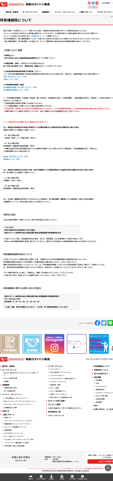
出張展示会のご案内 (10, 407)
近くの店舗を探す (10, 391)
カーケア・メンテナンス (58, 382)
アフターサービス (104, 12)
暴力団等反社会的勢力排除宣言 (94, 468)
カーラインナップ (29, 12)
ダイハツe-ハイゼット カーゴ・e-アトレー (18, 404)
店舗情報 (45, 12)
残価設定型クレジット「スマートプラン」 (18, 424)
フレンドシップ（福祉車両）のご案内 (16, 443)
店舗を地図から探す (10, 388)
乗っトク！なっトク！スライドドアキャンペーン (20, 401)
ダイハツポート (55, 369)
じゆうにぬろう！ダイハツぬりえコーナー (65, 408)
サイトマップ (80, 468)
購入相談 (51, 479)
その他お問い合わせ (82, 479)
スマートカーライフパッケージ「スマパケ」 (18, 421)
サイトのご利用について (67, 468)
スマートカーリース (56, 415)
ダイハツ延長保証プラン (58, 391)
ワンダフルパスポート (57, 375)
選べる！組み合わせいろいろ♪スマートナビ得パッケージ (21, 374)
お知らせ (5, 411)
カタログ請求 (106, 3)
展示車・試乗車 (12, 12)
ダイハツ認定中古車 (10, 378)
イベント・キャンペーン (64, 12)
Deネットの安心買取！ (57, 400)
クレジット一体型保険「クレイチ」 (15, 427)
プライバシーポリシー (34, 468)
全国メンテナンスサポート (58, 394)
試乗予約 (30, 479)
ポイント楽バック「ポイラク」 (14, 436)
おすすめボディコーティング (13, 433)
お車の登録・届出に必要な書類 (14, 446)
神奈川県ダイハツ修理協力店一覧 (61, 397)
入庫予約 (62, 479)
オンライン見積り (41, 479)
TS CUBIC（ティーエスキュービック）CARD (18, 439)
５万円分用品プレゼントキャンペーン (16, 398)
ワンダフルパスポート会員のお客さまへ (63, 378)
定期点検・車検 (55, 385)
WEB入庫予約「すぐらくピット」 (61, 372)
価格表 (6, 381)
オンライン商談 (54, 404)
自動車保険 (7, 430)
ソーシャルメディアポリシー (50, 468)
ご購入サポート (85, 12)
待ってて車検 (54, 388)
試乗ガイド (7, 417)
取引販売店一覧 (54, 411)
